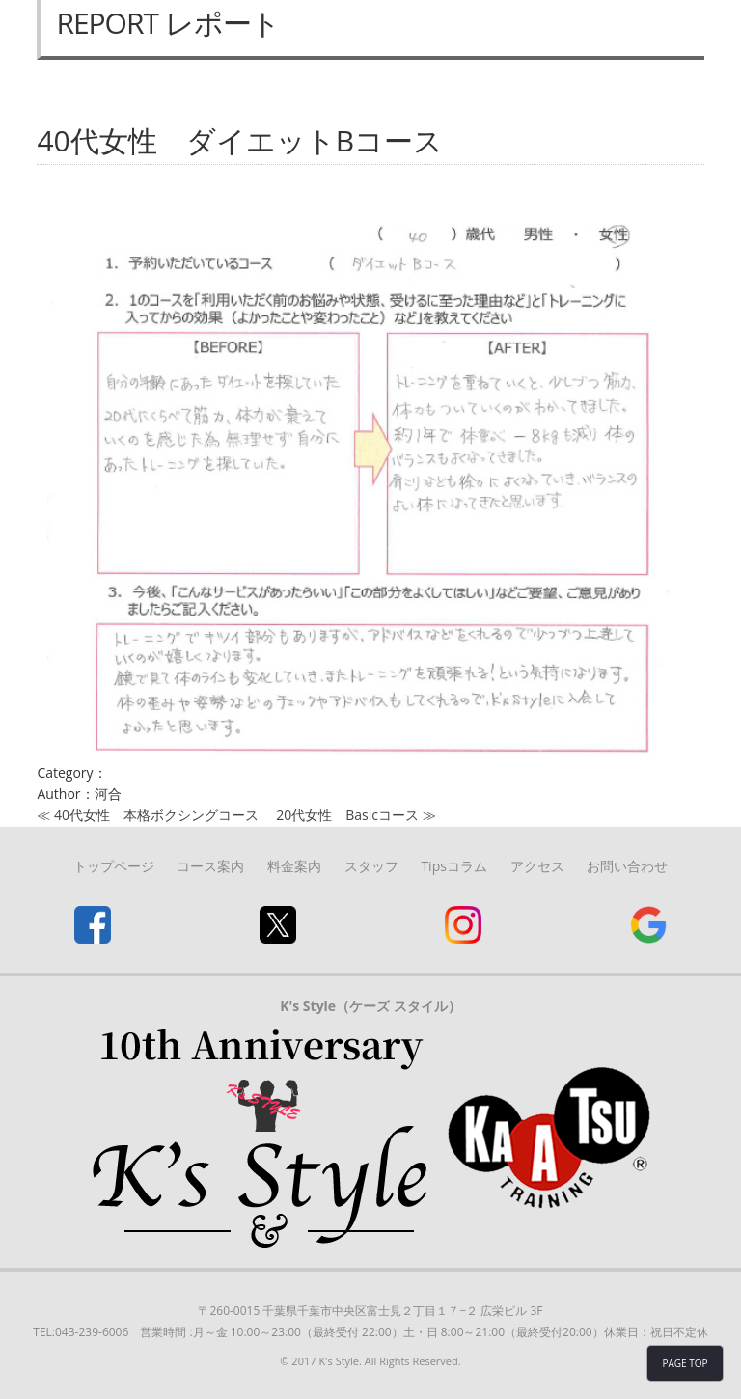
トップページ (113, 866)
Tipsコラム (453, 866)
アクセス (537, 866)
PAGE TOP (684, 1363)
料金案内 (294, 866)
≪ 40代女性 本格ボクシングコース (148, 815)
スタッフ (371, 866)
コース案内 (210, 866)
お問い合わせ (627, 866)
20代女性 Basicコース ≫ (355, 815)
